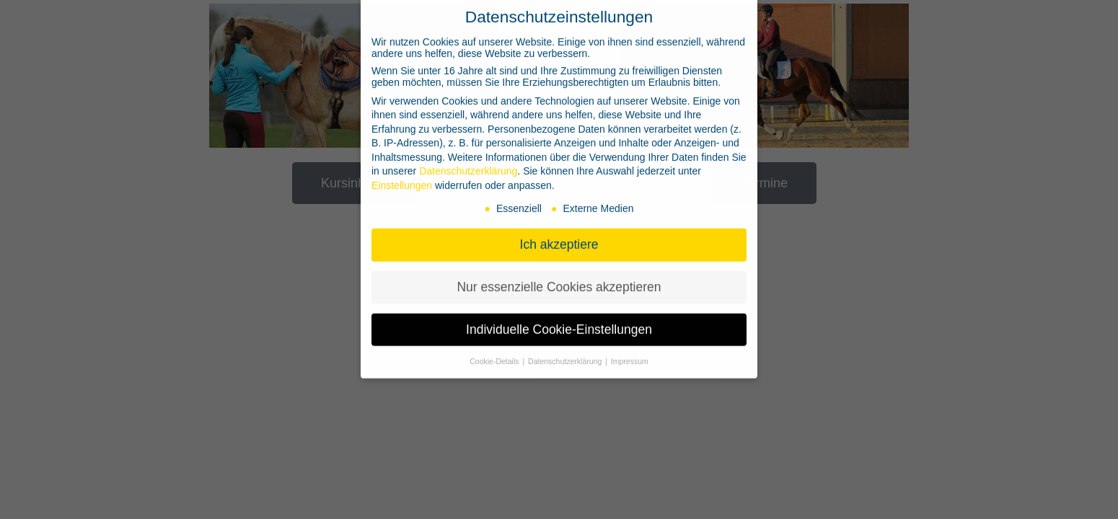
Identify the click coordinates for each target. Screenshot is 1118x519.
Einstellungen (401, 175)
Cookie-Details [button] (495, 351)
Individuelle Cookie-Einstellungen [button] (559, 319)
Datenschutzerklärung (468, 161)
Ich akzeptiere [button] (559, 234)
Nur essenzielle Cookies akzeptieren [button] (559, 277)
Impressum (629, 351)
